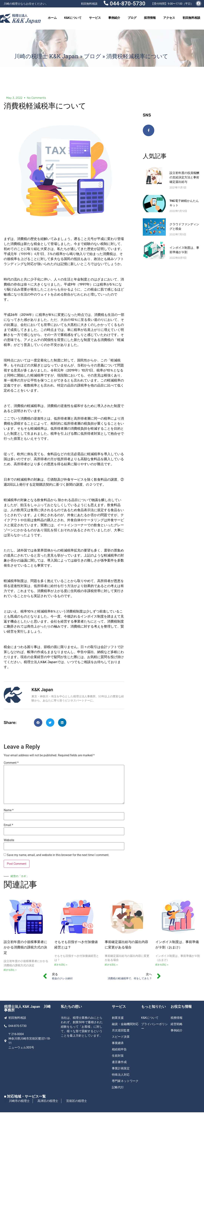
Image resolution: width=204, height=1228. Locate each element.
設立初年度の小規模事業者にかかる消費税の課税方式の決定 (25, 947)
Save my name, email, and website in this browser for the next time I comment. (58, 855)
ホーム (52, 18)
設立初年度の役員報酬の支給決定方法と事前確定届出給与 (184, 177)
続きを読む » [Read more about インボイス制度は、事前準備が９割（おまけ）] (161, 964)
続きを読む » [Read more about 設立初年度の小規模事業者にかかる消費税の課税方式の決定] (10, 970)
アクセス (169, 18)
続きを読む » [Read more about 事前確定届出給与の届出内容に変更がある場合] (111, 964)
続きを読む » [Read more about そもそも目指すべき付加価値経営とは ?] (60, 964)
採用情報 (150, 18)
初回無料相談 (191, 18)
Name (9, 810)
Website (9, 840)
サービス (95, 18)
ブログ (132, 18)
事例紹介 (114, 18)
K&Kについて (73, 18)
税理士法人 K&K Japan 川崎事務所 (27, 1008)
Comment (11, 762)
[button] (38, 722)
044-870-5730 (127, 3)
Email (8, 825)
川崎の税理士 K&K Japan (46, 56)
